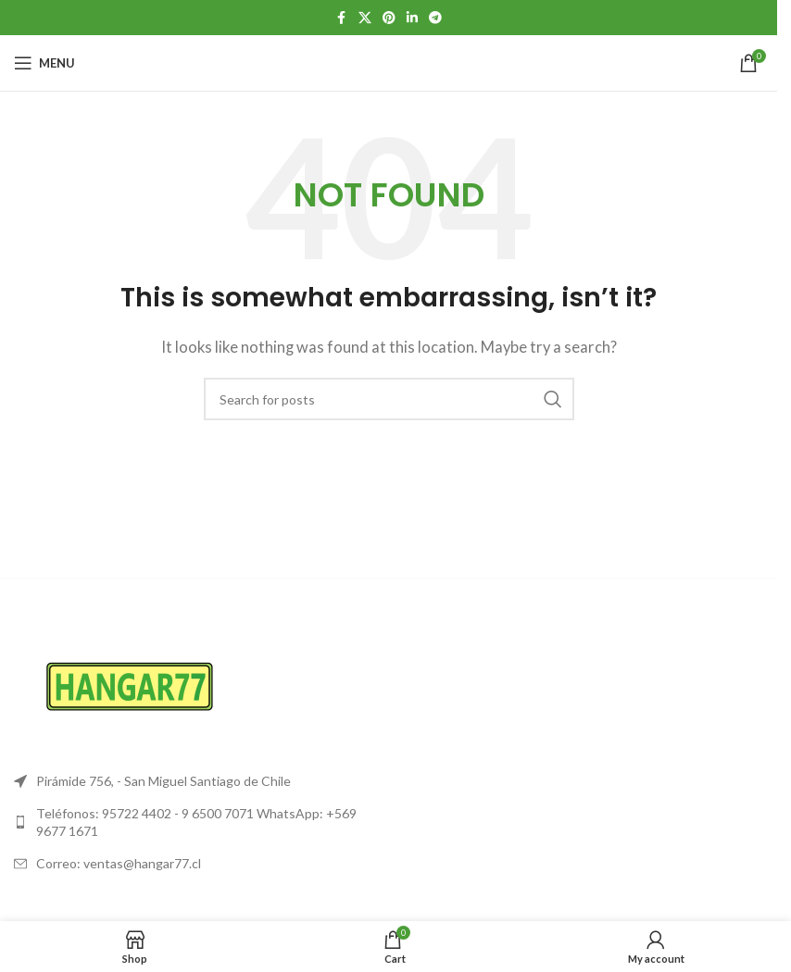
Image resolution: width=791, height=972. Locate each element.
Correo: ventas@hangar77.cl (118, 863)
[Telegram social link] (435, 18)
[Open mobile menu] (44, 62)
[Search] (389, 399)
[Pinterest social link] (389, 18)
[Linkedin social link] (412, 18)
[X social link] (365, 18)
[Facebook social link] (342, 18)
